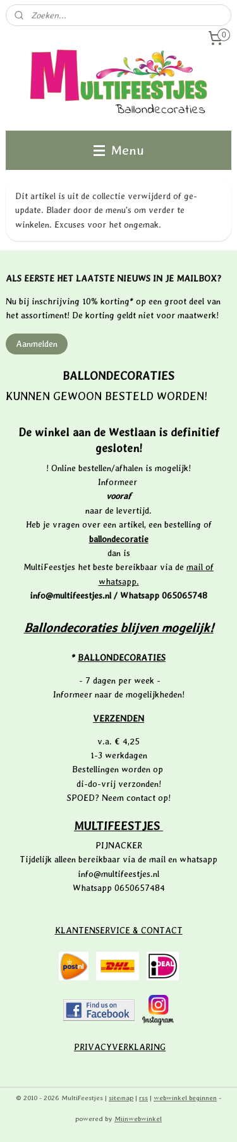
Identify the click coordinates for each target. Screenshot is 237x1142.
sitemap (121, 1098)
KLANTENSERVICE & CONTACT (119, 930)
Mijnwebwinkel (138, 1119)
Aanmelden (37, 344)
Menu (119, 150)
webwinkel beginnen (185, 1098)
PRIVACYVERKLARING (120, 1047)
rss (143, 1098)
